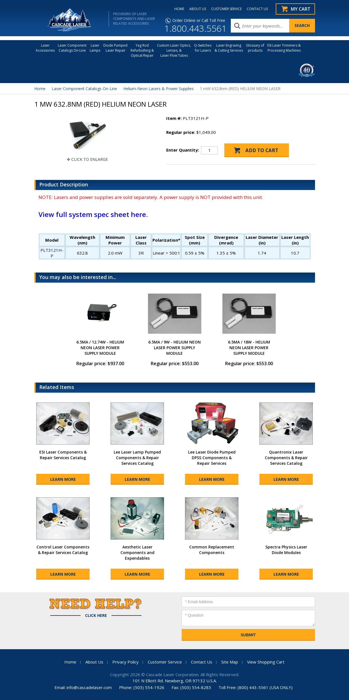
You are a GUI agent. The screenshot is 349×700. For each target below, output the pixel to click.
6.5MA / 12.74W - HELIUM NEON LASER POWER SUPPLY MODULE (100, 347)
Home (39, 88)
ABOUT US (197, 9)
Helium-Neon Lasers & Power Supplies (158, 88)
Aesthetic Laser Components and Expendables (137, 552)
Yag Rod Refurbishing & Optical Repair (142, 50)
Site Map (229, 662)
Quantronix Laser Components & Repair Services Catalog (286, 457)
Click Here (96, 615)
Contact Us (201, 662)
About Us (94, 662)
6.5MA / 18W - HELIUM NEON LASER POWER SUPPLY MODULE (249, 347)
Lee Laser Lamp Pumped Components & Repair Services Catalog (137, 457)
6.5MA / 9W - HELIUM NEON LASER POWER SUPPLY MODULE (174, 347)
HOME (179, 9)
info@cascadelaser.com (89, 687)
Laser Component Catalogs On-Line (72, 48)
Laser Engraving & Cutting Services (229, 48)
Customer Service (165, 662)
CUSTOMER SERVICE (226, 9)
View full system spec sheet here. (93, 214)
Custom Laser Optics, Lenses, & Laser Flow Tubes (174, 50)
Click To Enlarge (89, 159)
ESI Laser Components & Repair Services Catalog (63, 454)
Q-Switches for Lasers (202, 48)
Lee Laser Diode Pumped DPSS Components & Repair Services (212, 457)
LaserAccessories (45, 48)
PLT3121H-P (51, 253)
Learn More (63, 479)
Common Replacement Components (211, 549)
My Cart (301, 9)
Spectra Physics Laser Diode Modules (286, 549)
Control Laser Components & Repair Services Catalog (63, 549)
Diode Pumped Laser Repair (115, 48)
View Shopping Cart (265, 662)
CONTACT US (257, 9)
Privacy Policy (125, 662)
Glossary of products (255, 48)
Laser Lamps (95, 48)
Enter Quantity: (182, 150)
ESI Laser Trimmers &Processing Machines (284, 48)
